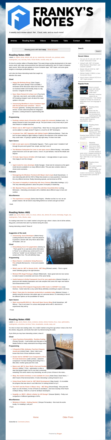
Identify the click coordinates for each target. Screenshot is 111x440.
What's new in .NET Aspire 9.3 (23, 128)
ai (14, 57)
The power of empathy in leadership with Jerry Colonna (32, 182)
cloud (34, 215)
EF (50, 215)
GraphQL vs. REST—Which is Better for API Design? (31, 394)
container (35, 322)
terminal (28, 324)
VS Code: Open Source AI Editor (24, 157)
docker (41, 322)
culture (39, 215)
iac (36, 57)
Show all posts (53, 49)
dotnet (27, 57)
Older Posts (68, 417)
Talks (65, 41)
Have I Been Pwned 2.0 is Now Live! (25, 94)
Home (36, 417)
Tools (28, 59)
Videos (43, 41)
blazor (23, 215)
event (54, 215)
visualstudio (39, 324)
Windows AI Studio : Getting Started (25, 402)
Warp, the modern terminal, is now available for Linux (31, 376)
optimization (65, 322)
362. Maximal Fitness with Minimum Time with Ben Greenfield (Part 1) (36, 188)
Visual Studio (35, 59)
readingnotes (13, 59)
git (33, 57)
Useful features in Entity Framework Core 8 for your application (34, 279)
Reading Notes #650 (19, 55)
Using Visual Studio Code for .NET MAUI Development (31, 381)
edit (31, 57)
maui (59, 322)
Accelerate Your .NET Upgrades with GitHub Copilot (30, 133)
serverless (21, 324)
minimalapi (59, 215)
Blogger (59, 433)
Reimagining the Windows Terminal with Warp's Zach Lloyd (33, 175)
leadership (41, 57)
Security (23, 59)
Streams (54, 41)
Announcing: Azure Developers (23, 235)
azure (18, 215)
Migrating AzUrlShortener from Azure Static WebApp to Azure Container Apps (94, 146)
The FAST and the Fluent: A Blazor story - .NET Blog (30, 387)
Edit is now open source (21, 144)
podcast (57, 57)
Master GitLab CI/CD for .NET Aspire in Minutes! (89, 70)
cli (31, 215)
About (87, 41)
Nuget (66, 215)
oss (53, 57)
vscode (43, 59)
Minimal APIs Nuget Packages (23, 274)
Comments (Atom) (23, 422)
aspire (18, 57)
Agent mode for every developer (24, 165)
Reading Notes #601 (19, 212)
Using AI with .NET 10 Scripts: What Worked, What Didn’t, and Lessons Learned (90, 64)
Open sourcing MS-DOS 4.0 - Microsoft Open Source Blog (32, 302)
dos (43, 215)
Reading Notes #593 (19, 319)
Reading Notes (28, 41)
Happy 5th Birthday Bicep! (22, 82)
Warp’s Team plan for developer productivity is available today (34, 292)
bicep (22, 57)
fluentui (50, 322)
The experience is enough (21, 199)
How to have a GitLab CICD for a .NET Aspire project (90, 78)
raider (62, 57)
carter (27, 215)
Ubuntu (24, 217)
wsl (51, 59)
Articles (14, 41)
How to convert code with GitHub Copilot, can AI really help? (94, 89)
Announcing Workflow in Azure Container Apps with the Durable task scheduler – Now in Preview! (29, 105)
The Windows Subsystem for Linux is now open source (31, 149)
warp (47, 59)
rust (19, 59)
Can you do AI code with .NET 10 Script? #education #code (90, 60)
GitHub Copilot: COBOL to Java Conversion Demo (90, 74)
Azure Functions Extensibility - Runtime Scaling (29, 339)
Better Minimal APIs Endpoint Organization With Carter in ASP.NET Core (37, 287)
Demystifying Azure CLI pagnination (25, 247)
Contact (76, 41)
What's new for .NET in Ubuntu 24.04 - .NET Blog (29, 268)
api (15, 215)
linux (55, 322)
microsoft (48, 57)
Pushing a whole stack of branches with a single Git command (34, 120)
